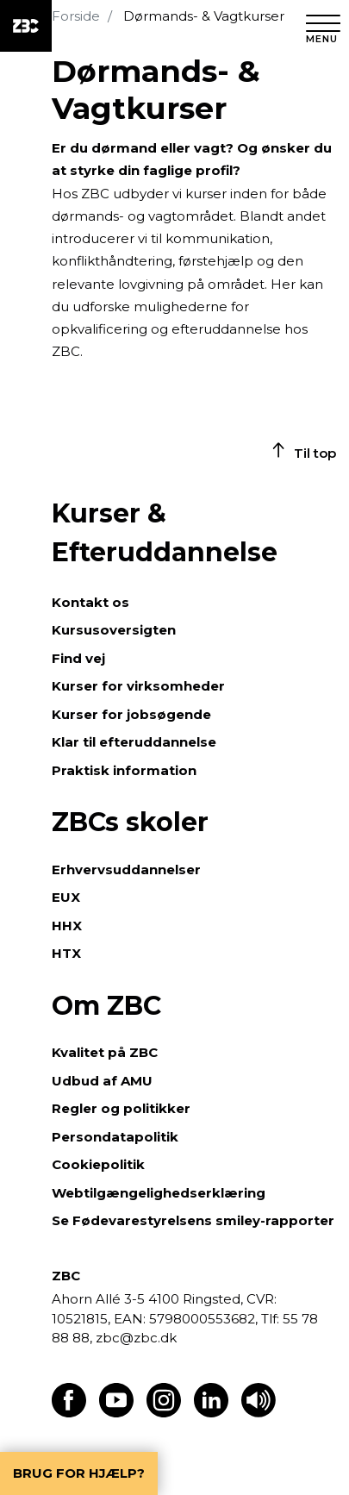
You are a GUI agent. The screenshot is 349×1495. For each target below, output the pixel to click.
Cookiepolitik (98, 1164)
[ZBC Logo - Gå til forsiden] (26, 26)
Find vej (78, 658)
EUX (66, 897)
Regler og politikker (121, 1108)
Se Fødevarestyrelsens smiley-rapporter (193, 1220)
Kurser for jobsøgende (131, 714)
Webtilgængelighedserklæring (158, 1193)
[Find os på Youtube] (116, 1412)
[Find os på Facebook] (69, 1412)
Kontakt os (90, 602)
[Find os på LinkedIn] (211, 1412)
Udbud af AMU (102, 1081)
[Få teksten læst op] (258, 1412)
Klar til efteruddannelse (134, 742)
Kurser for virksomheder (138, 686)
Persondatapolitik (115, 1137)
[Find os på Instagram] (163, 1412)
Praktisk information (124, 770)
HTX (66, 953)
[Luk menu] (323, 26)
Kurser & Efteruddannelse (164, 532)
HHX (67, 925)
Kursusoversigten (114, 630)
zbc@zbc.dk (136, 1337)
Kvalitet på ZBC (105, 1052)
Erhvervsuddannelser (126, 869)
